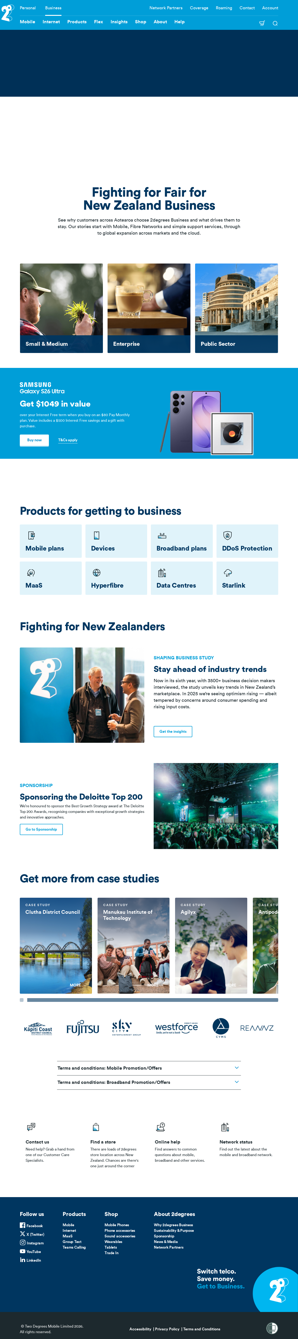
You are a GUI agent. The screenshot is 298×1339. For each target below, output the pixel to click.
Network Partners (166, 8)
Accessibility (140, 1329)
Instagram (35, 1243)
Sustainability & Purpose (174, 1231)
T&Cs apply (68, 440)
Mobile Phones (117, 1225)
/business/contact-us (52, 1144)
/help (181, 1144)
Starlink (233, 585)
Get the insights (172, 731)
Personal (28, 8)
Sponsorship (164, 1236)
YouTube (34, 1252)
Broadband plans (181, 548)
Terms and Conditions (201, 1329)
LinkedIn (34, 1260)
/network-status (246, 1144)
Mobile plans (44, 548)
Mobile (68, 1225)
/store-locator (117, 1144)
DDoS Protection (247, 548)
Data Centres (176, 585)
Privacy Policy (167, 1329)
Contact (247, 8)
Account (270, 8)
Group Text (72, 1242)
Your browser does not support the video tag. (149, 97)
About (160, 22)
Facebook (35, 1226)
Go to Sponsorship (41, 829)
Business (53, 8)
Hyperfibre (107, 585)
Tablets (111, 1247)
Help (179, 22)
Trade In (111, 1253)
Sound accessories (120, 1236)
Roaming (224, 8)
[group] (56, 946)
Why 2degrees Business (173, 1225)
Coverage (199, 8)
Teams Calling (74, 1247)
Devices (103, 548)
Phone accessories (120, 1231)
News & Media (166, 1242)
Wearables (113, 1242)
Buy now (34, 440)
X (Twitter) (35, 1234)
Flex (98, 22)
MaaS (33, 585)
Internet (69, 1231)
